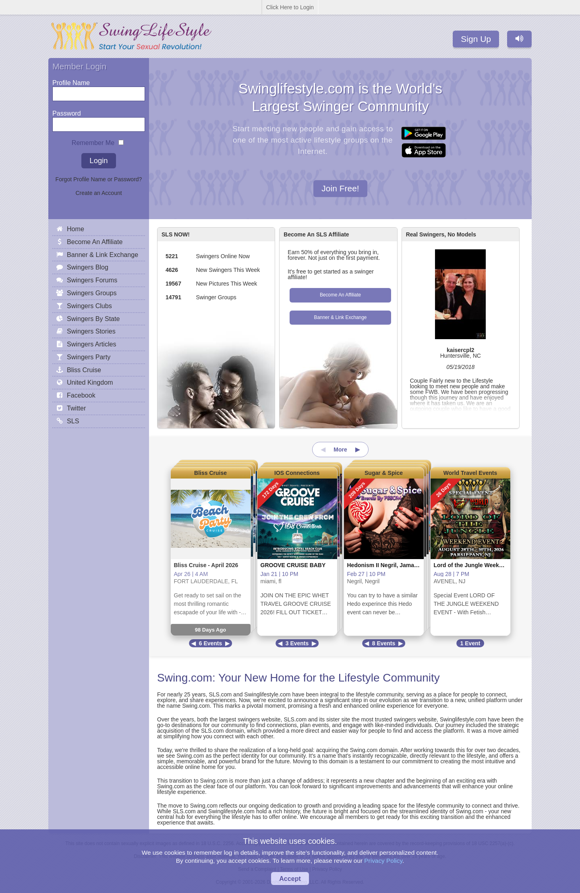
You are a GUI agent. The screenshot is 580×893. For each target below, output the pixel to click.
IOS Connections (297, 473)
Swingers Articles (91, 344)
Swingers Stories (91, 331)
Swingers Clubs (89, 305)
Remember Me (93, 141)
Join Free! (340, 188)
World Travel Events (470, 473)
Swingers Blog (87, 267)
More (340, 449)
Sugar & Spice (384, 473)
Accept (290, 878)
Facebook (81, 395)
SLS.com (220, 694)
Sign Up (476, 39)
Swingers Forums (92, 280)
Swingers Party (88, 357)
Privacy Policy (383, 860)
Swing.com (184, 677)
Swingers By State (93, 318)
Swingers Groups (91, 292)
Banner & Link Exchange (340, 317)
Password (66, 111)
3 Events (297, 643)
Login (98, 160)
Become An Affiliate (340, 295)
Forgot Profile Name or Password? (99, 179)
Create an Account (98, 193)
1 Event (470, 643)
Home (75, 228)
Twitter (76, 408)
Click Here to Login (290, 7)
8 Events (384, 643)
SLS (73, 421)
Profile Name (71, 81)
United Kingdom (90, 382)
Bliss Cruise (210, 473)
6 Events (210, 643)
